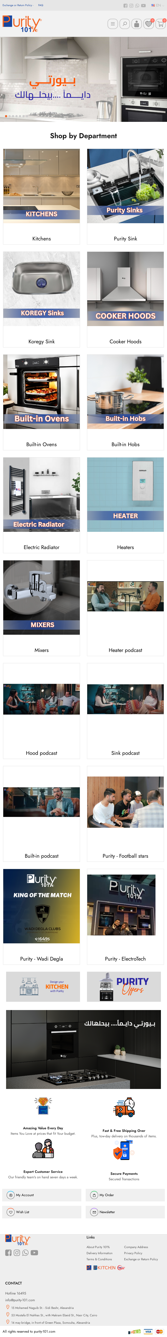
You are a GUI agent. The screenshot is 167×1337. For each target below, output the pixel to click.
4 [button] (16, 116)
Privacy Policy (133, 1253)
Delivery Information (99, 1253)
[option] (83, 79)
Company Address (136, 1247)
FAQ (40, 5)
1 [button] (6, 116)
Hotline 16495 (15, 1293)
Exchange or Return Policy (17, 5)
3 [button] (13, 116)
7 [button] (27, 116)
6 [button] (23, 116)
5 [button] (20, 116)
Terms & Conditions (99, 1259)
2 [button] (9, 116)
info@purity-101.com (20, 1300)
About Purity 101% (98, 1247)
